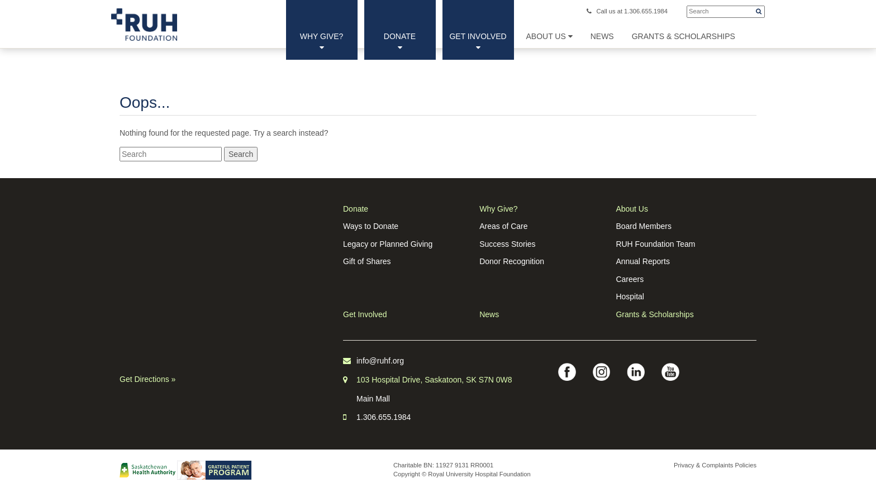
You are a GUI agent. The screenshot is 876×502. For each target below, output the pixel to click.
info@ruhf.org (380, 360)
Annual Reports (643, 261)
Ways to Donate (370, 226)
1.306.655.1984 (383, 417)
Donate (400, 41)
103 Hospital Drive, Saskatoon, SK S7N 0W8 (434, 379)
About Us (549, 36)
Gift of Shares (367, 261)
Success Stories (507, 244)
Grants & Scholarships (654, 314)
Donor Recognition (511, 261)
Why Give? (322, 41)
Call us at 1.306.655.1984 (627, 11)
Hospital (630, 296)
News (489, 314)
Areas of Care (503, 226)
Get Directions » (147, 379)
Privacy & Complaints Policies (715, 465)
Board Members (644, 226)
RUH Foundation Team (655, 244)
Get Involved (477, 41)
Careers (630, 279)
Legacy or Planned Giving (387, 244)
